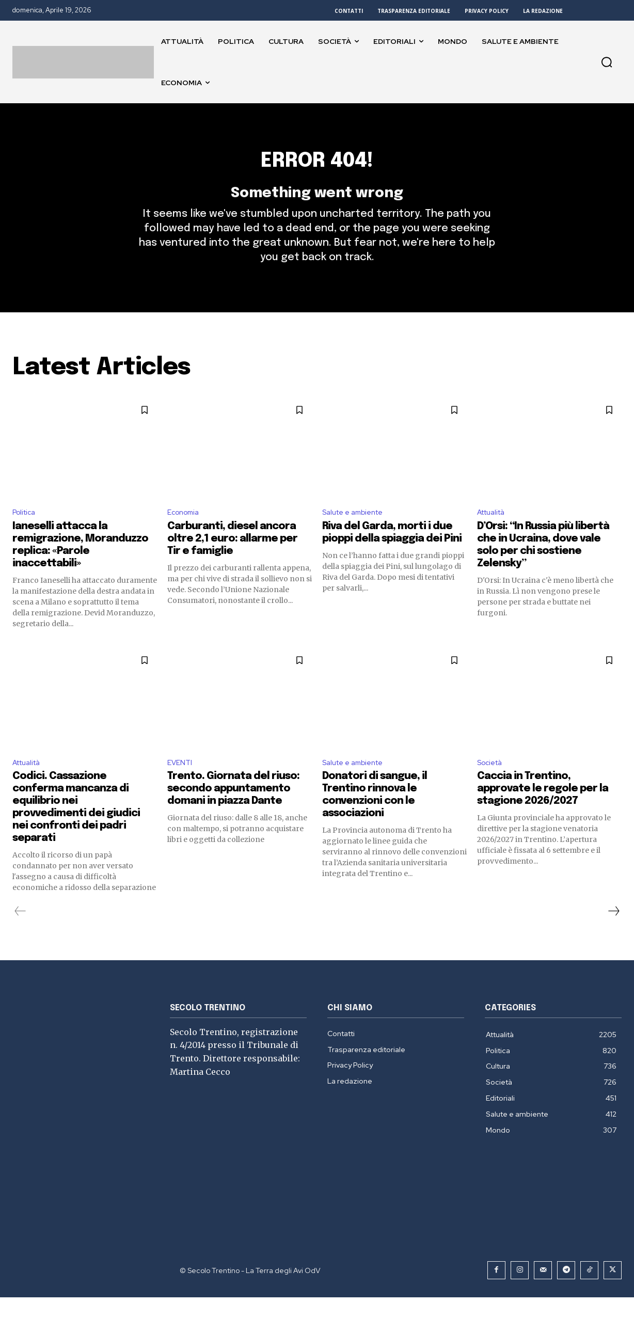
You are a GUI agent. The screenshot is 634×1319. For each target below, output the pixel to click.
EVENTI (181, 783)
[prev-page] (20, 933)
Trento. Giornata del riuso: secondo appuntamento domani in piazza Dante (233, 810)
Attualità (494, 531)
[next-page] (613, 933)
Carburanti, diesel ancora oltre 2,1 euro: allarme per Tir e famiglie (232, 558)
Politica (26, 531)
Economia (185, 531)
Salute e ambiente (357, 531)
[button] (607, 62)
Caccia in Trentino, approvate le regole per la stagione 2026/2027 (542, 810)
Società (492, 783)
